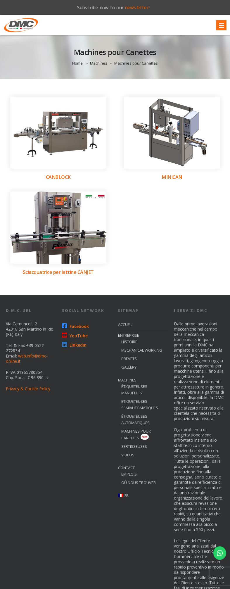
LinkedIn (74, 345)
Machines (98, 63)
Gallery (128, 367)
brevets (129, 358)
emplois (129, 474)
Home (77, 63)
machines (127, 380)
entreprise (128, 335)
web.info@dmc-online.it (27, 358)
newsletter (137, 7)
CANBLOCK (58, 177)
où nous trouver (138, 482)
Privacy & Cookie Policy (28, 388)
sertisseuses (134, 446)
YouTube (75, 335)
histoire (129, 341)
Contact (126, 467)
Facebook (75, 326)
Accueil (125, 324)
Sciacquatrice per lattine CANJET (58, 272)
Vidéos (127, 454)
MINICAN (172, 177)
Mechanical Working (141, 350)
